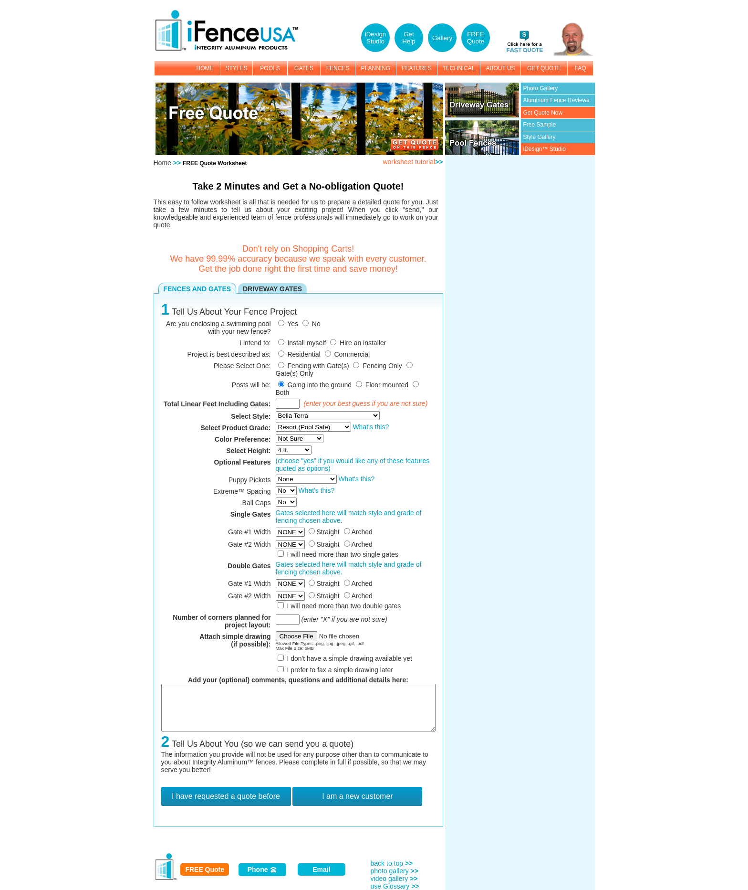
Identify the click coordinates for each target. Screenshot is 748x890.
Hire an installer (363, 343)
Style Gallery (539, 137)
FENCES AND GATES (197, 289)
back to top (392, 863)
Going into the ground (319, 385)
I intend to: (254, 343)
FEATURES (417, 68)
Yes (292, 324)
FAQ (580, 68)
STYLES (236, 68)
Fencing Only (382, 366)
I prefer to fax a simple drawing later (340, 670)
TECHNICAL (458, 68)
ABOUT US (500, 68)
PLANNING (375, 68)
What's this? (371, 427)
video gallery (394, 878)
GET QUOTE (544, 68)
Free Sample (539, 124)
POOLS (270, 68)
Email (321, 869)
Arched (362, 532)
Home (162, 163)
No (316, 324)
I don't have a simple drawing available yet (349, 658)
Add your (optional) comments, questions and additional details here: (298, 680)
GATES (303, 68)
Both (283, 392)
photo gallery (394, 871)
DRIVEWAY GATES (272, 289)
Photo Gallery (540, 88)
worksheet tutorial (413, 162)
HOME (205, 68)
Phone (263, 870)
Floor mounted (386, 385)
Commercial (352, 354)
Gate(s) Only (294, 373)
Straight (327, 532)
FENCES (338, 68)
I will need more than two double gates (344, 606)
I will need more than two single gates (342, 554)
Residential (303, 354)
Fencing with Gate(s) (318, 366)
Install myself (306, 343)
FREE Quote (204, 869)
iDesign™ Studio (544, 149)
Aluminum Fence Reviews (556, 100)
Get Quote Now (543, 112)
